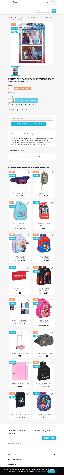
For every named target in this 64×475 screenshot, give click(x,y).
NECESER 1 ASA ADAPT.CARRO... (44, 353)
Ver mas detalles (43, 471)
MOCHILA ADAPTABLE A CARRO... (20, 224)
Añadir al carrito (26, 100)
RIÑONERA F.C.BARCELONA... (20, 193)
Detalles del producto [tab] (31, 134)
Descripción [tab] (16, 134)
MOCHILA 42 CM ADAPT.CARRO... (44, 322)
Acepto (51, 472)
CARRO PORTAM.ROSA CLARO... (20, 353)
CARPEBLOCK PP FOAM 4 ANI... (20, 384)
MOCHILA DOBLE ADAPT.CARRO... (44, 257)
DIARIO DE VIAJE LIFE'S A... (20, 321)
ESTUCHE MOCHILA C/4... (44, 193)
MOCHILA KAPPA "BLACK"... (44, 384)
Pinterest (27, 110)
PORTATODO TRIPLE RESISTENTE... (20, 289)
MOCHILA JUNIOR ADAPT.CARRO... (20, 257)
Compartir (18, 110)
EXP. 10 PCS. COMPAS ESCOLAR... (44, 224)
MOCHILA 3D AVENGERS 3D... (44, 414)
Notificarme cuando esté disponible (28, 124)
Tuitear (22, 110)
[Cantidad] (10, 100)
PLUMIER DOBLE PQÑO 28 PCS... (20, 414)
